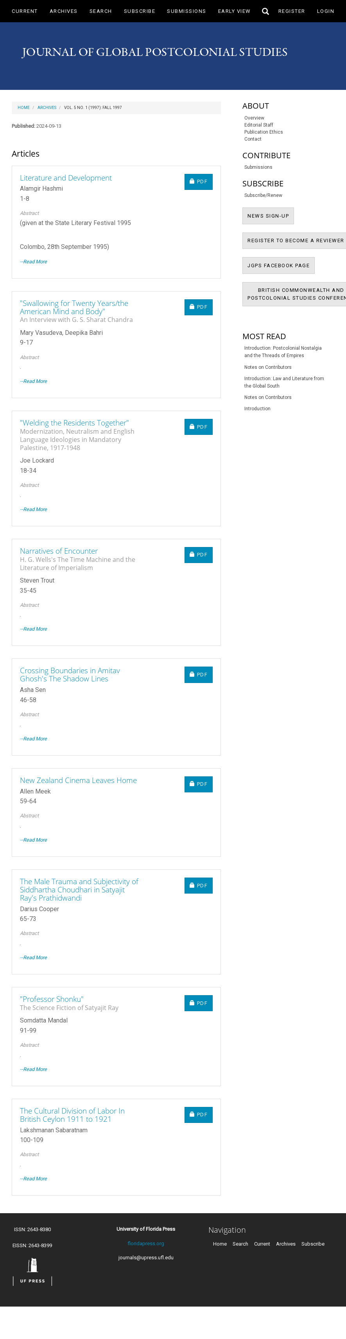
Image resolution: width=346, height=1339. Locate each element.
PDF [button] (201, 181)
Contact (253, 139)
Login (326, 11)
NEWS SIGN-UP (270, 215)
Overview (254, 118)
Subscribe (140, 11)
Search (101, 11)
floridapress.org (145, 1243)
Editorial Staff (258, 125)
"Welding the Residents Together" (81, 435)
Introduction (257, 408)
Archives (64, 11)
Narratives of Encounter (81, 559)
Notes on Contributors (268, 367)
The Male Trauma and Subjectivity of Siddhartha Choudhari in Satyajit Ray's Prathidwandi (79, 889)
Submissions (186, 11)
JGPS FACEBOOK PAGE (281, 264)
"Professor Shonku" (69, 1003)
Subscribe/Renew (263, 195)
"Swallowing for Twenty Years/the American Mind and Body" (81, 311)
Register (291, 11)
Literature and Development (66, 178)
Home (24, 107)
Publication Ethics (263, 132)
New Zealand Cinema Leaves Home (78, 780)
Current (25, 11)
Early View (234, 11)
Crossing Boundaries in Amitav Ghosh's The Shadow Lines (70, 674)
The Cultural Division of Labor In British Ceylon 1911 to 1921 (72, 1115)
